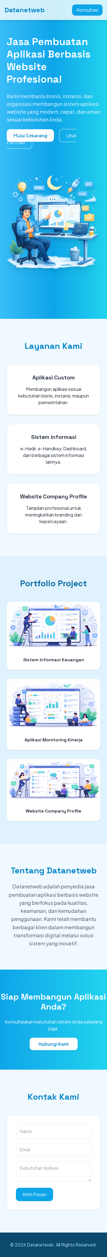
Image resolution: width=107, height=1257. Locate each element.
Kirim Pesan (34, 1194)
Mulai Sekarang (30, 135)
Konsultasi (87, 10)
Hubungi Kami (54, 1044)
